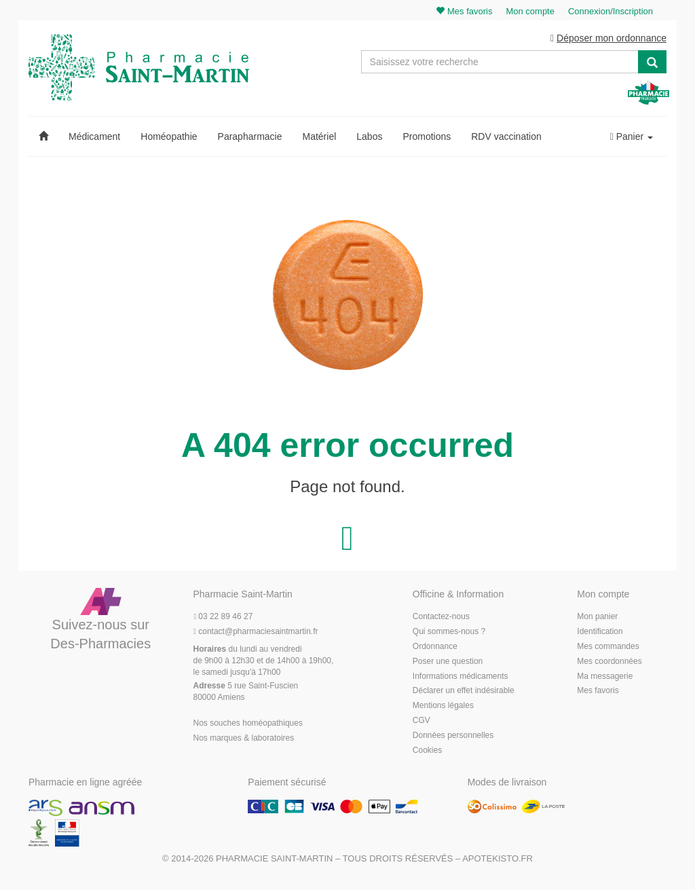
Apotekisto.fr (497, 860)
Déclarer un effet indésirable (463, 692)
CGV (421, 722)
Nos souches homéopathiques (248, 724)
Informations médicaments (460, 677)
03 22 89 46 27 (223, 618)
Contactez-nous (441, 618)
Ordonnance (435, 648)
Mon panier (597, 618)
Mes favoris (597, 692)
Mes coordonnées (609, 662)
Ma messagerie (605, 677)
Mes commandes (608, 648)
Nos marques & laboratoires (244, 739)
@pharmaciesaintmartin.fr (255, 633)
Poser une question (448, 662)
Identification (599, 633)
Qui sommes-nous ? (449, 633)
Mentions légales (443, 707)
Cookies (427, 751)
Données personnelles (453, 736)
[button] (43, 138)
